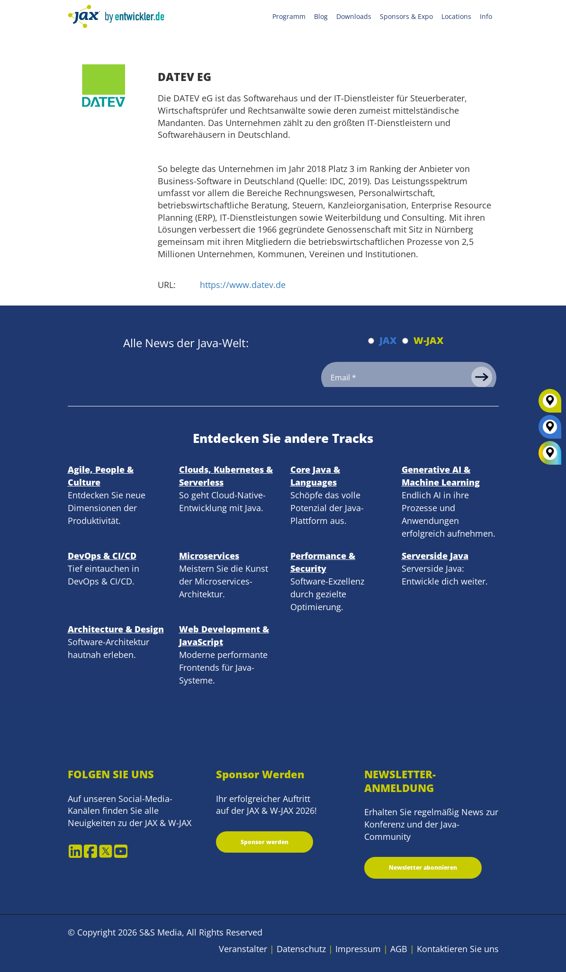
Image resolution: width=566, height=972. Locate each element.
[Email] (408, 377)
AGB (398, 948)
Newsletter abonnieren (423, 868)
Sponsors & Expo (406, 16)
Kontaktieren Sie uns (458, 948)
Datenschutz (301, 948)
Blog (321, 16)
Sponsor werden (264, 842)
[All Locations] (550, 453)
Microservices (209, 555)
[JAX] (550, 430)
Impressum (358, 948)
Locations (456, 16)
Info (486, 16)
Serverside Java (435, 555)
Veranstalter (243, 948)
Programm (288, 16)
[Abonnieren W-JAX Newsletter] (405, 341)
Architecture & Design (116, 629)
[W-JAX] (550, 404)
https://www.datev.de (243, 284)
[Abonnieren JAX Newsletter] (371, 341)
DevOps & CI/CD (102, 555)
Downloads (353, 16)
